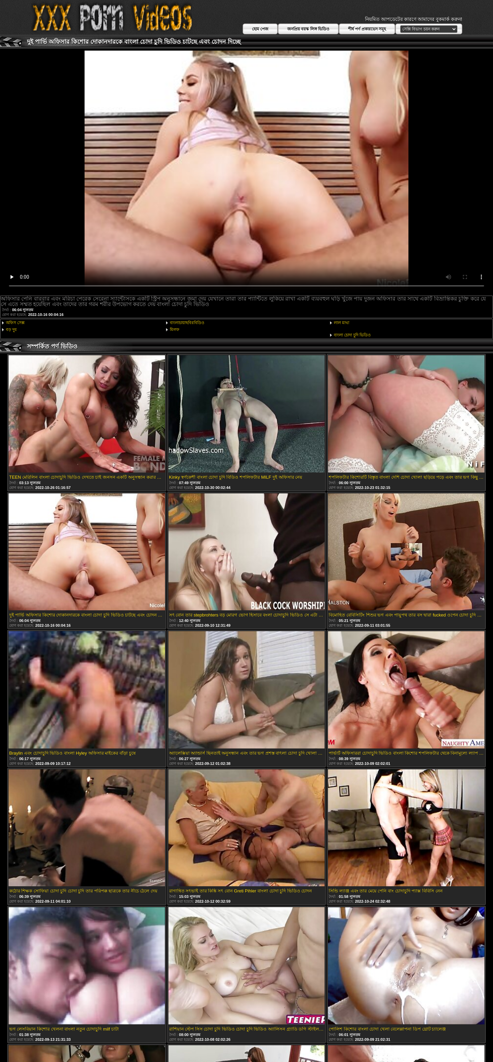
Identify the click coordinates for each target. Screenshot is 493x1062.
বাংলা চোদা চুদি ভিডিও (352, 335)
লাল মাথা (341, 322)
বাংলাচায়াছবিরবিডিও (187, 322)
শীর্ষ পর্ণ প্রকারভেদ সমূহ (367, 29)
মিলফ (174, 329)
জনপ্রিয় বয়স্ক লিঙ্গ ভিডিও (308, 29)
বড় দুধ (11, 329)
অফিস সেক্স (15, 322)
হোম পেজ (260, 29)
